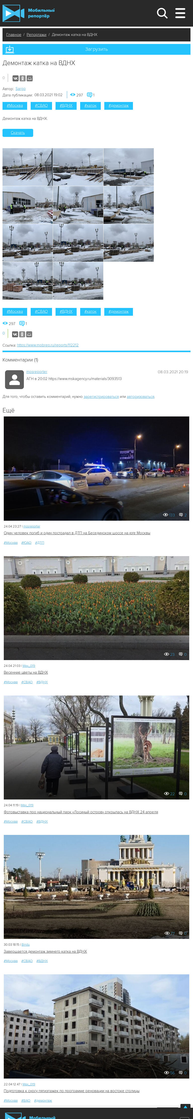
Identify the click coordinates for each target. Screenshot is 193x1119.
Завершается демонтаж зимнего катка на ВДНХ (45, 951)
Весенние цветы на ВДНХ (26, 672)
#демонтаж (119, 105)
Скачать (18, 132)
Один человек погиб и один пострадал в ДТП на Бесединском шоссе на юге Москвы (77, 533)
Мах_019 (29, 666)
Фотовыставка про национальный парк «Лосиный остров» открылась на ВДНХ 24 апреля (81, 812)
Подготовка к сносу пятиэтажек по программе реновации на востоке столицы (71, 1091)
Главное (13, 34)
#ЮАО (26, 543)
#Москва (15, 105)
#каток (90, 105)
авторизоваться (140, 396)
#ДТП (39, 543)
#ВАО (25, 1100)
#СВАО (41, 105)
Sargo (21, 88)
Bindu (26, 945)
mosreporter (36, 371)
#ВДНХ (66, 105)
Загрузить (96, 49)
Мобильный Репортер (29, 13)
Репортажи (36, 34)
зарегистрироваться (101, 396)
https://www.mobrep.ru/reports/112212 (48, 345)
